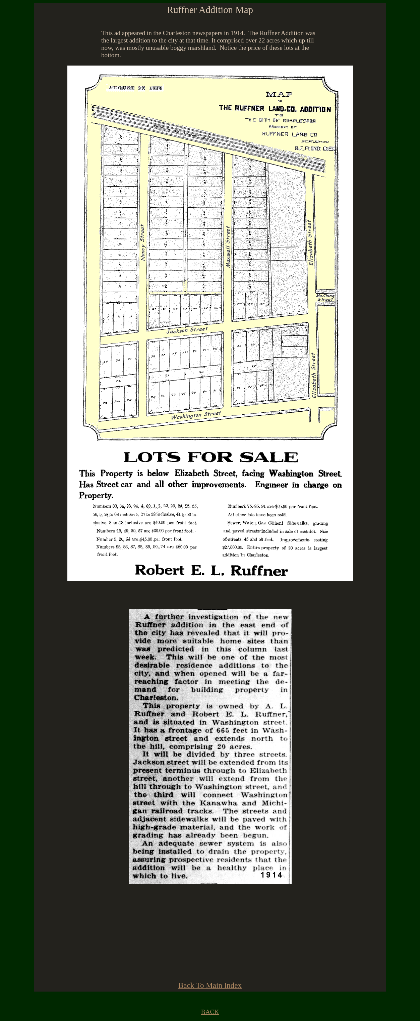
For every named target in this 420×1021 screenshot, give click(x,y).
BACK (210, 1011)
